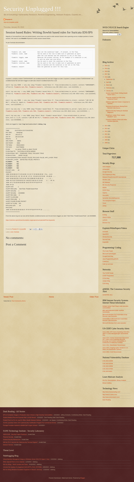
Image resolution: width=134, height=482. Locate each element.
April (107, 82)
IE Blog (105, 215)
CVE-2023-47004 (108, 369)
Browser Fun (106, 222)
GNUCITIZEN (107, 217)
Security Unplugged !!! (32, 8)
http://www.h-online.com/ (110, 394)
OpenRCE (106, 234)
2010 (106, 137)
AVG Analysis (106, 166)
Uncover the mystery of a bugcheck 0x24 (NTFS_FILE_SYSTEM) (22, 467)
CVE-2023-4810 (107, 371)
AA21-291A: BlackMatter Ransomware (114, 345)
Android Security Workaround (11, 439)
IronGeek (105, 231)
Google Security (107, 172)
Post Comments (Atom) (19, 301)
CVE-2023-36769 (108, 363)
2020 (106, 65)
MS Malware (106, 182)
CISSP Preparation (108, 275)
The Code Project (108, 251)
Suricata (16, 232)
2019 (106, 68)
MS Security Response (109, 185)
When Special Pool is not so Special (13, 462)
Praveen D (9, 19)
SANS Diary (106, 190)
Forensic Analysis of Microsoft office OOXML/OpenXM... (116, 120)
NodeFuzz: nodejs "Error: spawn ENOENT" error (115, 115)
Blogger (82, 478)
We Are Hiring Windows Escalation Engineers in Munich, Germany (22, 469)
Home (51, 297)
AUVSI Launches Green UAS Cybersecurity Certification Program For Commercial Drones (29, 422)
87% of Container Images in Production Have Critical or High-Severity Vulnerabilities (28, 415)
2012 (106, 131)
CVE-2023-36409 (108, 361)
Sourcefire (106, 195)
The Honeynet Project (109, 200)
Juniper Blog (106, 281)
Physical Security (8, 437)
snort (11, 232)
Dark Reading (107, 400)
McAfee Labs (106, 179)
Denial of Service (8, 445)
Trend (104, 203)
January (108, 90)
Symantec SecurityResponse (111, 198)
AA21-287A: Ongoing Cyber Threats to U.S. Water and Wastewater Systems (115, 348)
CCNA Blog (106, 278)
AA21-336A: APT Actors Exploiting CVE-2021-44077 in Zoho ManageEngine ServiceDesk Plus (116, 333)
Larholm (105, 220)
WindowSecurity (107, 237)
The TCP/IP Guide (108, 273)
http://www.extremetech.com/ (111, 397)
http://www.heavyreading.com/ (111, 392)
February (109, 88)
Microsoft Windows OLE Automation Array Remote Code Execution (115, 315)
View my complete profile (11, 22)
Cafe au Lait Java (108, 264)
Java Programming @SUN (110, 259)
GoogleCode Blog (108, 256)
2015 (106, 77)
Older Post (94, 297)
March (108, 85)
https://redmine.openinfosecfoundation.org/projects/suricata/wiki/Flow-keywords (30, 220)
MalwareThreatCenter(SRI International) (114, 177)
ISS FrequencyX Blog (109, 174)
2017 (106, 74)
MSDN (104, 187)
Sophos (105, 193)
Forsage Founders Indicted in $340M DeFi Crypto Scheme (20, 425)
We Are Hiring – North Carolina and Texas (15, 464)
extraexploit (106, 169)
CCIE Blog (106, 283)
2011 (106, 134)
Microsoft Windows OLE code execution (114, 323)
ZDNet (104, 206)
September (109, 79)
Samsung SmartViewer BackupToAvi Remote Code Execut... (116, 107)
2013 (106, 128)
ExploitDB (105, 242)
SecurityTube (106, 239)
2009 (106, 140)
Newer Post (8, 297)
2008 (106, 142)
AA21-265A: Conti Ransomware (112, 352)
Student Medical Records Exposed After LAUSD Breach (19, 417)
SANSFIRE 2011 (108, 295)
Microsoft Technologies (109, 253)
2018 (106, 71)
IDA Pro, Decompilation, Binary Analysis (114, 380)
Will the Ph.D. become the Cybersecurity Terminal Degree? (20, 442)
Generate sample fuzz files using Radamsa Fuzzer (115, 98)
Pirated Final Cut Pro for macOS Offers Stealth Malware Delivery (22, 420)
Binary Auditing (107, 383)
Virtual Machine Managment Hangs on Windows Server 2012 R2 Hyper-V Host (26, 459)
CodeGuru (106, 261)
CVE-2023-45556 (108, 366)
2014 (106, 125)
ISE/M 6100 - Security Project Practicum (15, 434)
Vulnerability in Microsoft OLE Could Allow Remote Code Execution (115, 319)
